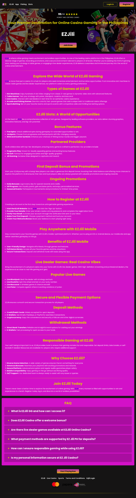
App (17, 4)
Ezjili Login (91, 478)
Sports (61, 478)
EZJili (11, 4)
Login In (110, 4)
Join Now (68, 45)
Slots (30, 4)
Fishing (24, 4)
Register (126, 4)
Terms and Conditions (75, 478)
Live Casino (52, 478)
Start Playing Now (68, 471)
